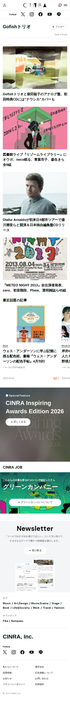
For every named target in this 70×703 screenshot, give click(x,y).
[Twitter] (23, 14)
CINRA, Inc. (18, 636)
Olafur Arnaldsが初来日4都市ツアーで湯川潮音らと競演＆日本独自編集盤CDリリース (34, 225)
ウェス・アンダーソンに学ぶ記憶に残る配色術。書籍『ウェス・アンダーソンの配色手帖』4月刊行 (30, 356)
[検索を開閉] (60, 5)
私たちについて (10, 667)
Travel (47, 607)
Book (6, 607)
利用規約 (39, 684)
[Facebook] (40, 14)
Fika (5, 621)
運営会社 (39, 667)
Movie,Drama (39, 603)
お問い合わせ (42, 678)
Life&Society (21, 607)
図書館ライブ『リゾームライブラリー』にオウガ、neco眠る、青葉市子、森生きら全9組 (35, 160)
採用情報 (7, 672)
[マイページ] (4, 5)
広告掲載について (44, 672)
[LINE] (59, 14)
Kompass (17, 621)
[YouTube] (49, 14)
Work (36, 607)
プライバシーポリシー (14, 684)
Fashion (59, 607)
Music (7, 603)
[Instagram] (32, 14)
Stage (56, 603)
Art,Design (21, 603)
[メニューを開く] (65, 5)
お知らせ (7, 678)
